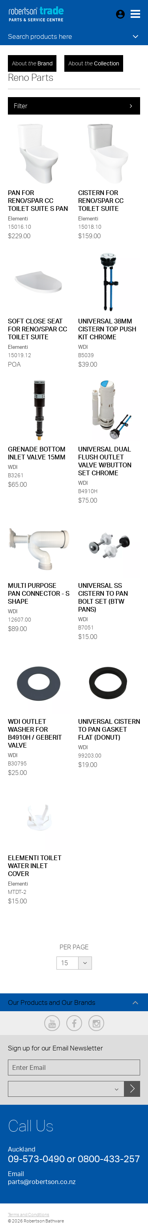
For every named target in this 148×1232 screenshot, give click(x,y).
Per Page (74, 947)
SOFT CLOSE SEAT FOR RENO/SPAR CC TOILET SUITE (37, 329)
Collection (93, 63)
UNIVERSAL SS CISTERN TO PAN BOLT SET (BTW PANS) (103, 597)
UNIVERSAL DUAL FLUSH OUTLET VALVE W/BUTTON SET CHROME (104, 461)
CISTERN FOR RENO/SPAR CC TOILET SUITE (101, 200)
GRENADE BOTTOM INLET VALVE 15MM (37, 453)
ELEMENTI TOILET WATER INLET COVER (35, 866)
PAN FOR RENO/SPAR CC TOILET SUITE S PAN (38, 200)
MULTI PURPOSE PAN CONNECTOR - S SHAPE (38, 593)
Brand (32, 63)
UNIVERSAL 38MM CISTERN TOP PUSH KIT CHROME (107, 329)
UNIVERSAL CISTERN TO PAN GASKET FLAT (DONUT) (109, 729)
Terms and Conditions (28, 1214)
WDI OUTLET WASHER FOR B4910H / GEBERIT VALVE (35, 733)
